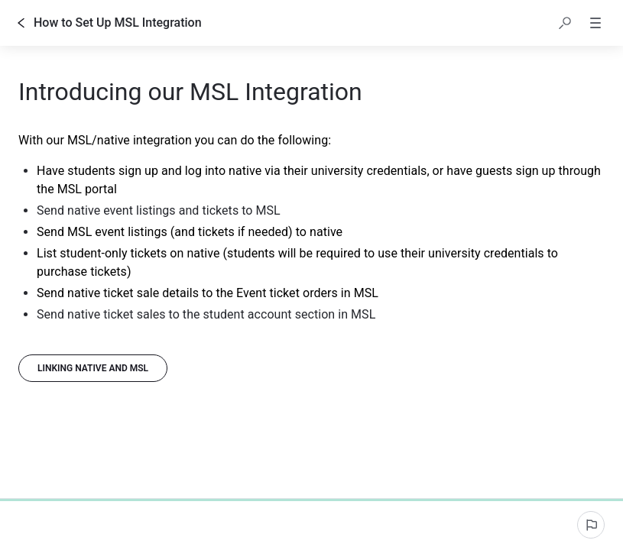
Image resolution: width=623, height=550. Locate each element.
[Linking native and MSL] (92, 368)
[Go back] (21, 23)
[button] (565, 23)
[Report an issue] (591, 525)
